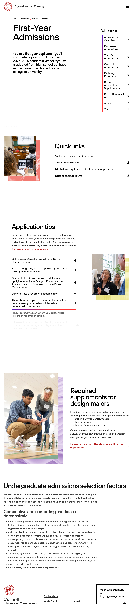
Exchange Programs (110, 75)
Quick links (9, 124)
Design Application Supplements (112, 85)
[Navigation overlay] (127, 6)
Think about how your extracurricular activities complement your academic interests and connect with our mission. (41, 303)
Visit (106, 109)
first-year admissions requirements (30, 249)
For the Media (51, 596)
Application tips (28, 124)
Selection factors (75, 124)
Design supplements (51, 124)
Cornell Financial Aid (114, 96)
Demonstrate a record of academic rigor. (35, 293)
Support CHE (51, 600)
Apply (107, 103)
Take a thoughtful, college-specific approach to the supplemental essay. (39, 270)
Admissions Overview (111, 39)
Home (15, 19)
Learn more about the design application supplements (96, 446)
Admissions (25, 19)
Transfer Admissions (111, 57)
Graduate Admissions (111, 66)
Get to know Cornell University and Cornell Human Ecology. (37, 260)
